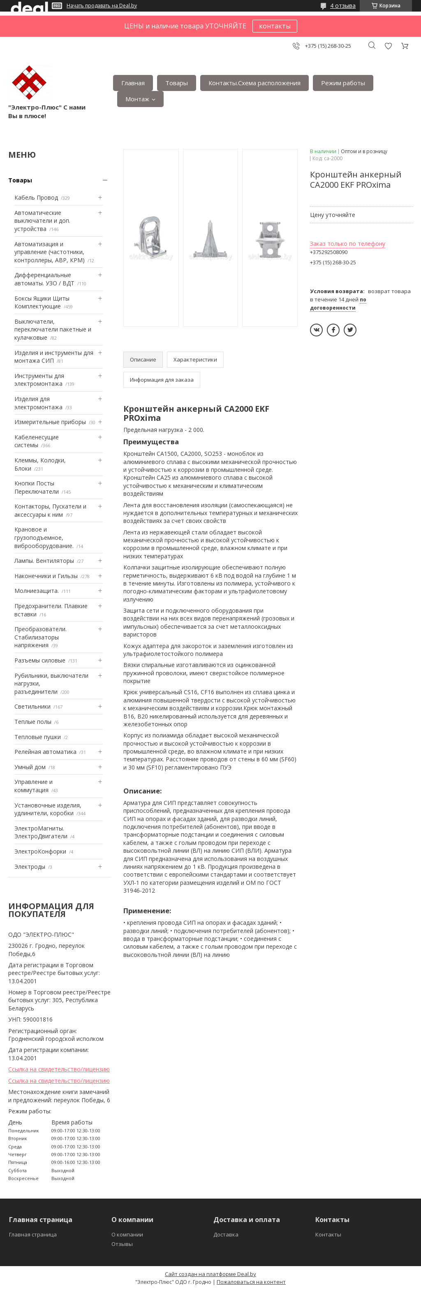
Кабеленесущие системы (36, 441)
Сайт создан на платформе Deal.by (210, 1274)
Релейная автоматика (45, 752)
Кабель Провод (36, 197)
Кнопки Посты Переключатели (36, 487)
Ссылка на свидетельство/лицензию (59, 1069)
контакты (275, 25)
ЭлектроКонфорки (40, 851)
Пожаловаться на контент (251, 1281)
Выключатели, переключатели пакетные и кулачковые (52, 329)
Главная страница (33, 1234)
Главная (133, 83)
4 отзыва (343, 5)
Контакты (328, 1234)
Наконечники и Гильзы (46, 576)
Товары (176, 83)
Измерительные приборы (50, 422)
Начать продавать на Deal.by (102, 6)
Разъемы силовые (39, 660)
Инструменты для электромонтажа (39, 380)
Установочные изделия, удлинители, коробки (47, 809)
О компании (127, 1234)
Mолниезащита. (36, 591)
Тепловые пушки (37, 737)
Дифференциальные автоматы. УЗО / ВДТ (44, 279)
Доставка (225, 1234)
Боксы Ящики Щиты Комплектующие (41, 302)
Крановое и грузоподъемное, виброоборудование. (44, 537)
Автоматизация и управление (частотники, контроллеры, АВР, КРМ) (49, 252)
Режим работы (343, 83)
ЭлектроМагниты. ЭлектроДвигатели (40, 832)
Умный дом (30, 767)
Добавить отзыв (388, 45)
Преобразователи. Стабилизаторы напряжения (40, 637)
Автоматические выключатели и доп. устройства (42, 221)
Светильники (32, 706)
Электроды (29, 866)
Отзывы (122, 1244)
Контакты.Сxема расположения (254, 83)
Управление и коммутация (33, 786)
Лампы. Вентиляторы (44, 561)
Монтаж (137, 99)
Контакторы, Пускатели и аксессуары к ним (50, 510)
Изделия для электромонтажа (38, 403)
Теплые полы (32, 721)
